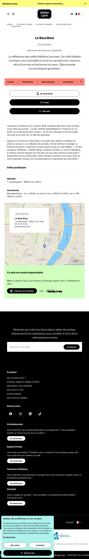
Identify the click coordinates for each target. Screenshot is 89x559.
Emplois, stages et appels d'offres (23, 382)
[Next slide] (81, 81)
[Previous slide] (77, 81)
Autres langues (14, 393)
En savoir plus (16, 438)
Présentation (27, 82)
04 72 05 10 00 (44, 93)
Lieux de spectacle (64, 24)
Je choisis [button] (40, 545)
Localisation (68, 82)
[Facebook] (10, 413)
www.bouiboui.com (22, 226)
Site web (44, 111)
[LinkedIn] (30, 413)
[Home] (44, 14)
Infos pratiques (48, 82)
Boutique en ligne (10, 3)
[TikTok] (40, 413)
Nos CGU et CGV (15, 390)
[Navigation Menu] (8, 13)
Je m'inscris (71, 347)
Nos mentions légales (17, 397)
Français (74, 522)
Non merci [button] (15, 545)
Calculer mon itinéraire (22, 291)
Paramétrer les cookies (78, 555)
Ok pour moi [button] (28, 553)
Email (44, 102)
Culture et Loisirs (24, 24)
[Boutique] (72, 14)
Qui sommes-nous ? (16, 378)
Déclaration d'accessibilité (19, 386)
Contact (10, 82)
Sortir (10, 24)
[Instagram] (20, 413)
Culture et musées (44, 24)
